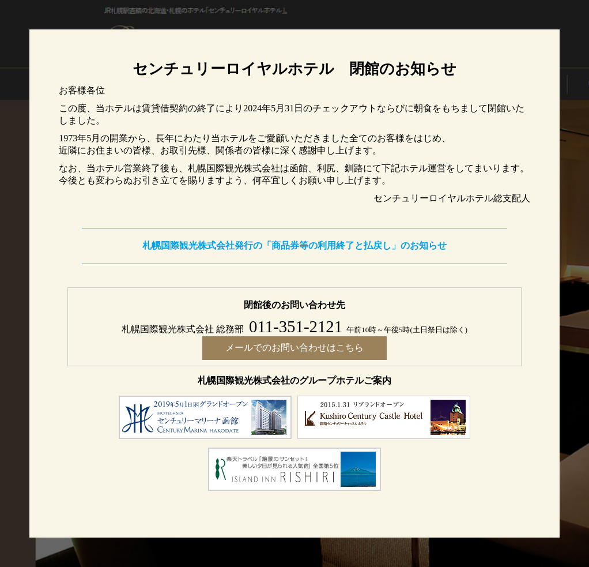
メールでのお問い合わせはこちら (294, 347)
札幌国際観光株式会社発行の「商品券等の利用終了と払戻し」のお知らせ (294, 245)
